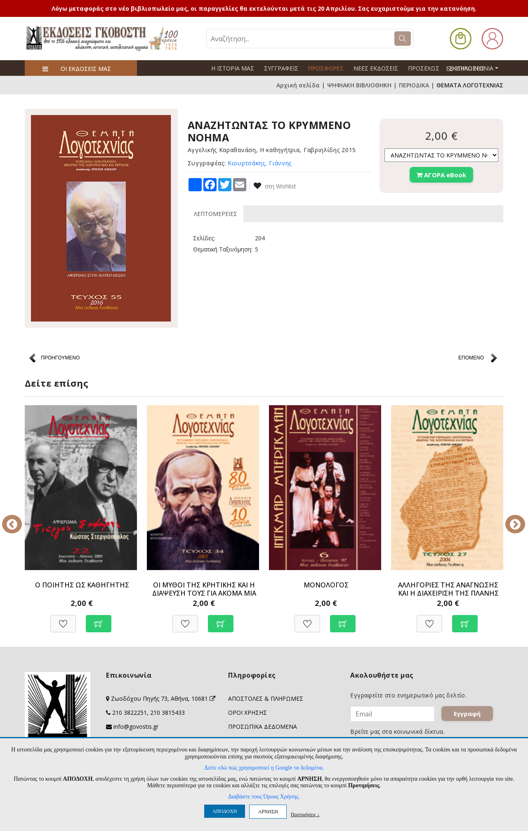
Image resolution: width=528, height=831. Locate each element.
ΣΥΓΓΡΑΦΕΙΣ (281, 68)
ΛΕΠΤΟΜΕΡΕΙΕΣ (215, 214)
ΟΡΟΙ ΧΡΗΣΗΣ (247, 712)
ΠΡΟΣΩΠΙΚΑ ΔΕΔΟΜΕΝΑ (262, 726)
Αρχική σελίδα (298, 85)
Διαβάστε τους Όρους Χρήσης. (264, 796)
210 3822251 (129, 712)
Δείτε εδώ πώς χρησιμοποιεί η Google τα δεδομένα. (264, 768)
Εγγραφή (467, 714)
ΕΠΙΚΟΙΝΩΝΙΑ (476, 68)
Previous (18, 518)
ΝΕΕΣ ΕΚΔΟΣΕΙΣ (376, 68)
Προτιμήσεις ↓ (305, 814)
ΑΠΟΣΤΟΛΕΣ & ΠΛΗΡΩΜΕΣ (265, 698)
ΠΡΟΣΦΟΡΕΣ (326, 68)
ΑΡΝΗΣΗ (268, 812)
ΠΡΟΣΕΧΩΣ (423, 68)
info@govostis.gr (135, 726)
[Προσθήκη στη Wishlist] (63, 619)
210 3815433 (167, 712)
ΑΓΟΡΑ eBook (441, 175)
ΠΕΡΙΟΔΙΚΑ (414, 85)
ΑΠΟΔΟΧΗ (224, 811)
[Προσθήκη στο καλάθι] (99, 619)
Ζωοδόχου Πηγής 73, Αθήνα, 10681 (163, 698)
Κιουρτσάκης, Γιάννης (260, 163)
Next (509, 518)
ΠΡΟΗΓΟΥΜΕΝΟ (60, 358)
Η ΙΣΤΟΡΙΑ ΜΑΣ (232, 68)
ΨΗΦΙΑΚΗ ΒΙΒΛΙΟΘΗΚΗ (359, 85)
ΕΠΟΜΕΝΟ (471, 358)
